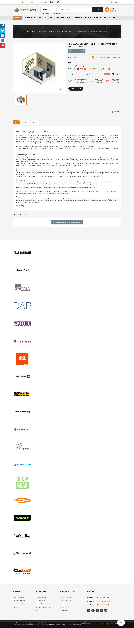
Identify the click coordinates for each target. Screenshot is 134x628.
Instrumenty (60, 18)
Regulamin (64, 611)
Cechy (25, 122)
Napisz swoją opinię (76, 51)
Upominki (105, 18)
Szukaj (97, 10)
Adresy (16, 607)
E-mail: (90, 601)
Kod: (69, 62)
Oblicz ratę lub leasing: (76, 66)
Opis (16, 122)
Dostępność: (72, 57)
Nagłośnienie (43, 18)
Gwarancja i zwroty (67, 604)
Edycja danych (18, 604)
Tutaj (76, 82)
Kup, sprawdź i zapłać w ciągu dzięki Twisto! (85, 74)
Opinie (35, 122)
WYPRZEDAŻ (17, 18)
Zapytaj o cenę (76, 88)
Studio (70, 18)
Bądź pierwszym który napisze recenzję (67, 222)
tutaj (83, 624)
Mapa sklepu (42, 597)
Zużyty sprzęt (42, 601)
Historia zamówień (20, 601)
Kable (98, 18)
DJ (35, 18)
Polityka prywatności (44, 607)
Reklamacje (65, 607)
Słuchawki (89, 18)
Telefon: (90, 605)
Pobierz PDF (116, 112)
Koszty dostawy (66, 601)
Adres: (90, 598)
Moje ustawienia (19, 597)
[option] (21, 100)
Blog (39, 611)
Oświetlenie (28, 18)
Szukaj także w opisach (51, 13)
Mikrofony (79, 18)
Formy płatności (66, 597)
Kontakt (114, 18)
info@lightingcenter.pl (103, 601)
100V (52, 18)
